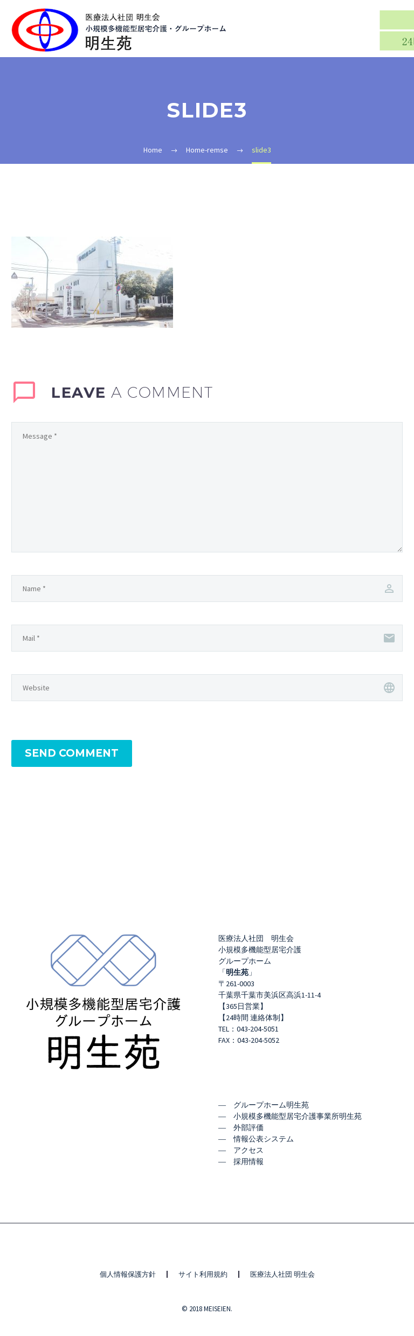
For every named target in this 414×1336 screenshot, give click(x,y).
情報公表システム (263, 1139)
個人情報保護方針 (128, 1274)
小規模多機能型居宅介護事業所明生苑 (297, 1116)
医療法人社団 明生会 (282, 1274)
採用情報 (248, 1161)
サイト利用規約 (202, 1274)
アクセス (248, 1150)
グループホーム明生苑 (271, 1105)
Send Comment (72, 753)
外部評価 (248, 1127)
